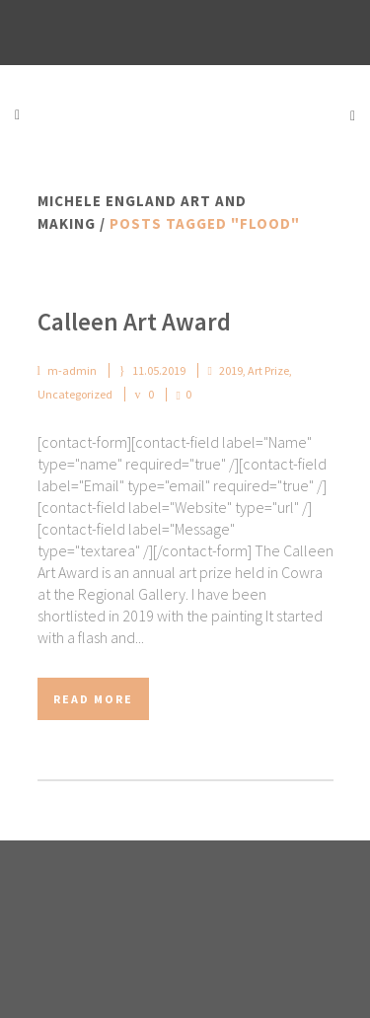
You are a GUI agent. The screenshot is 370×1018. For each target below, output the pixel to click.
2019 (231, 370)
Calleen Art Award (134, 321)
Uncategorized (74, 394)
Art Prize (268, 370)
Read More (93, 698)
